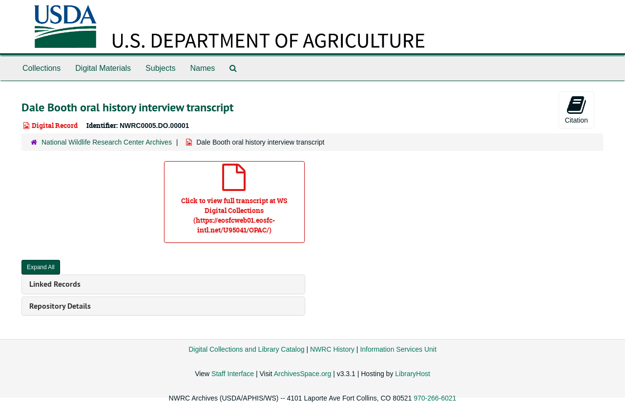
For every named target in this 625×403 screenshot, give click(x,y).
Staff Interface (232, 374)
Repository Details (60, 306)
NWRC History (332, 349)
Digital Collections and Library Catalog (246, 349)
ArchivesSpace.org (303, 374)
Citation (576, 109)
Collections (41, 68)
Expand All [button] (41, 267)
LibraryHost (412, 374)
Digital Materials (103, 68)
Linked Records (55, 284)
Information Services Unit (398, 349)
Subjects (160, 68)
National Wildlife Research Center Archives (107, 142)
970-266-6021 (435, 398)
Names (202, 68)
